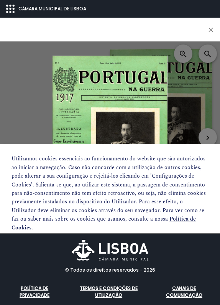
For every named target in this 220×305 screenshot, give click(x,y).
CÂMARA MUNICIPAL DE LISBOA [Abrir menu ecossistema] (46, 9)
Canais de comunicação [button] (184, 291)
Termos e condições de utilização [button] (109, 291)
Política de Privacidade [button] (34, 291)
